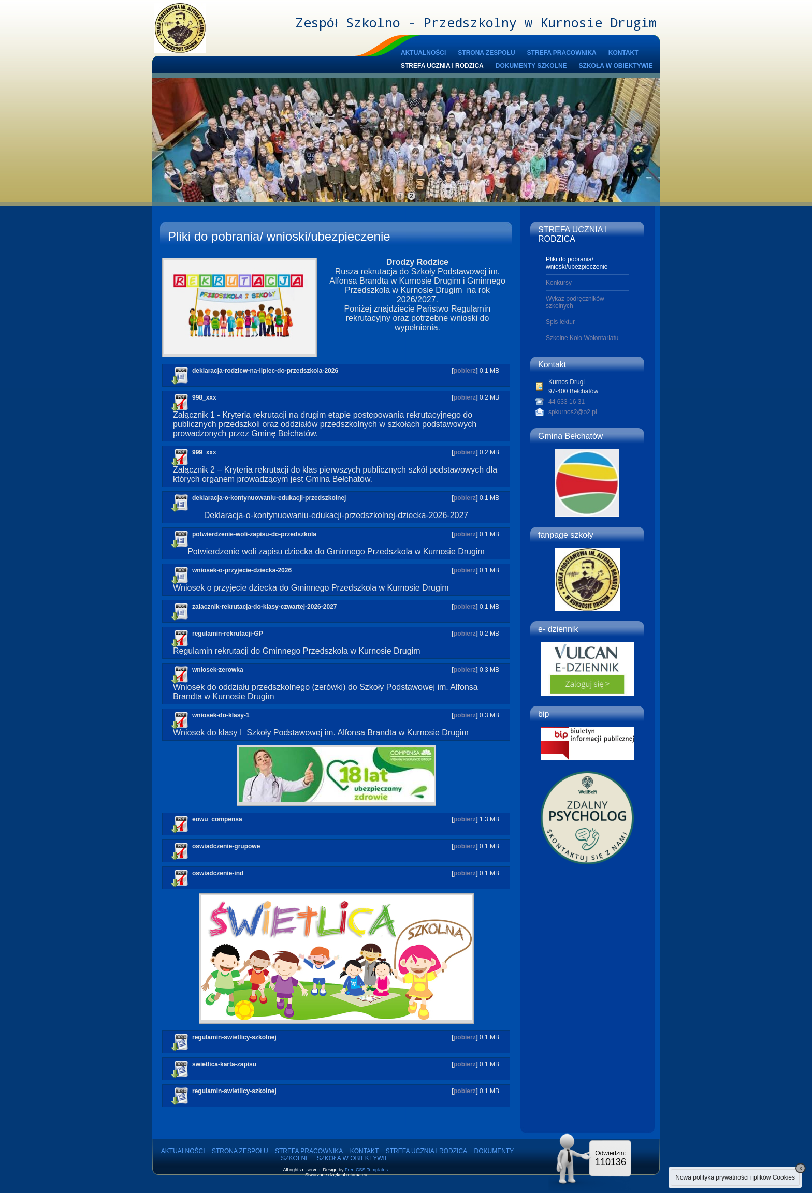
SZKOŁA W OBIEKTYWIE (616, 65)
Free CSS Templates (366, 1169)
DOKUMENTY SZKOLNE (531, 65)
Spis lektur (560, 322)
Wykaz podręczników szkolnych (575, 302)
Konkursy (559, 282)
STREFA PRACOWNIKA (562, 52)
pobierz (465, 370)
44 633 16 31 (566, 401)
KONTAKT (623, 52)
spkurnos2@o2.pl (572, 412)
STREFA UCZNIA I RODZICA (442, 65)
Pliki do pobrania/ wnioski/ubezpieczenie (576, 263)
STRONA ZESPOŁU (486, 52)
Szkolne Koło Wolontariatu (582, 338)
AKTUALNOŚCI (423, 52)
